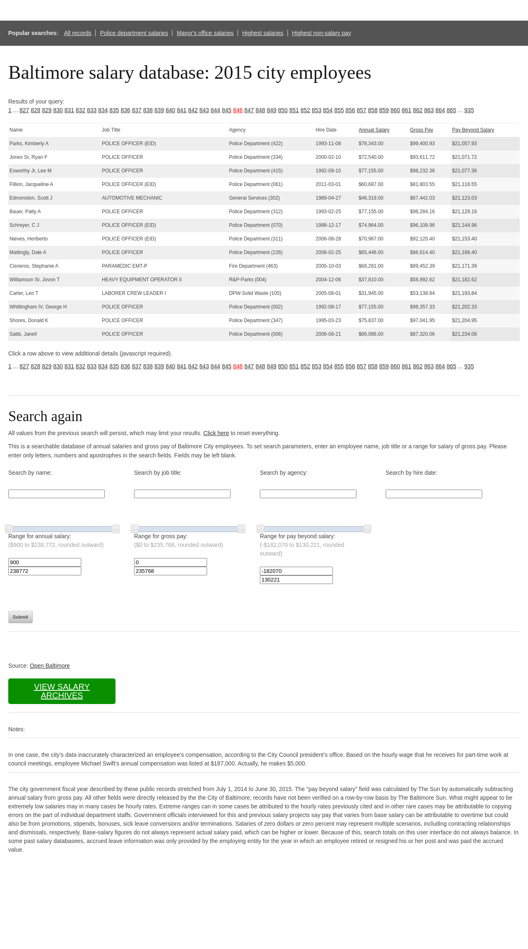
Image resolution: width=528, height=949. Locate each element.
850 (283, 110)
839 (159, 110)
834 (103, 110)
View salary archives (62, 691)
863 (429, 110)
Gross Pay (421, 130)
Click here (216, 433)
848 (260, 110)
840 (170, 110)
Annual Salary (373, 130)
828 (35, 110)
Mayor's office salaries (205, 33)
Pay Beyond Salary (473, 130)
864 (440, 110)
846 (238, 110)
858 (372, 110)
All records (77, 33)
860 (395, 110)
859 (384, 110)
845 (226, 110)
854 (327, 110)
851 (294, 110)
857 (361, 110)
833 (92, 110)
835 (114, 110)
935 (469, 110)
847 (249, 110)
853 (316, 110)
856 (350, 110)
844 (215, 110)
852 (305, 110)
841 (181, 110)
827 (24, 110)
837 (136, 110)
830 (58, 110)
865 (451, 110)
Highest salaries (262, 33)
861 (406, 110)
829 (47, 110)
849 (271, 110)
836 (125, 110)
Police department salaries (134, 33)
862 (417, 110)
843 (204, 110)
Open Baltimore (50, 665)
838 (148, 110)
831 (69, 110)
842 (193, 110)
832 (80, 110)
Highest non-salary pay (321, 33)
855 (339, 110)
